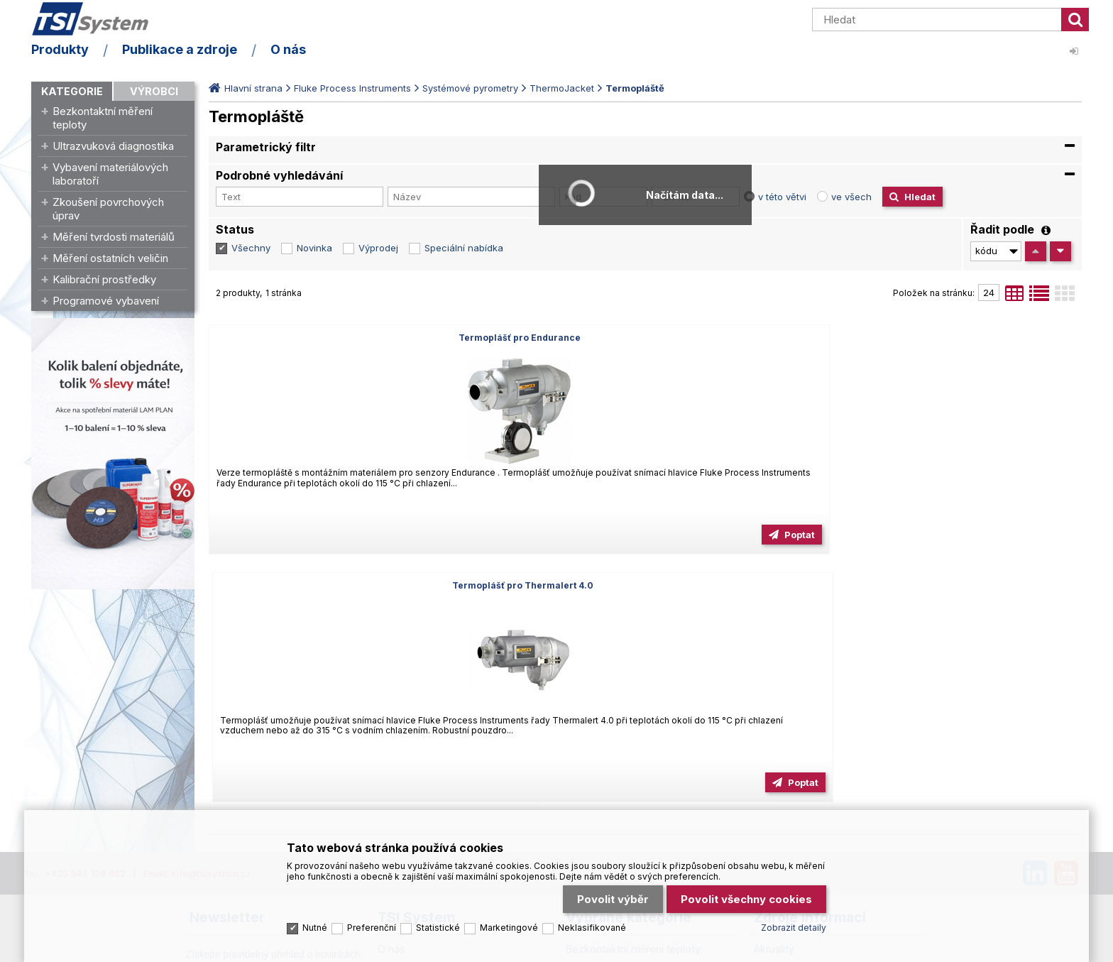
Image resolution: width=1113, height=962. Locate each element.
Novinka (314, 247)
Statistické (438, 923)
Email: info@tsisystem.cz (197, 626)
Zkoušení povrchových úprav (108, 208)
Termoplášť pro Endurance (348, 337)
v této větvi (782, 196)
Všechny (250, 247)
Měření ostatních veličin (110, 258)
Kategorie (72, 91)
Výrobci (154, 91)
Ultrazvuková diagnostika (113, 146)
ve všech (851, 196)
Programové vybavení (106, 300)
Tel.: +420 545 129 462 (75, 626)
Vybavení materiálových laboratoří (110, 173)
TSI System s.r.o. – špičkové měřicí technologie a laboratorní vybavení (112, 23)
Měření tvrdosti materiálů (114, 237)
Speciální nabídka (463, 247)
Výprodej (378, 247)
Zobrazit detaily (793, 923)
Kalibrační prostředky (104, 279)
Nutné (314, 923)
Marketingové (509, 923)
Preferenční (371, 923)
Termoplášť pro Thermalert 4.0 (645, 337)
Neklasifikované (592, 923)
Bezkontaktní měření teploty (103, 117)
